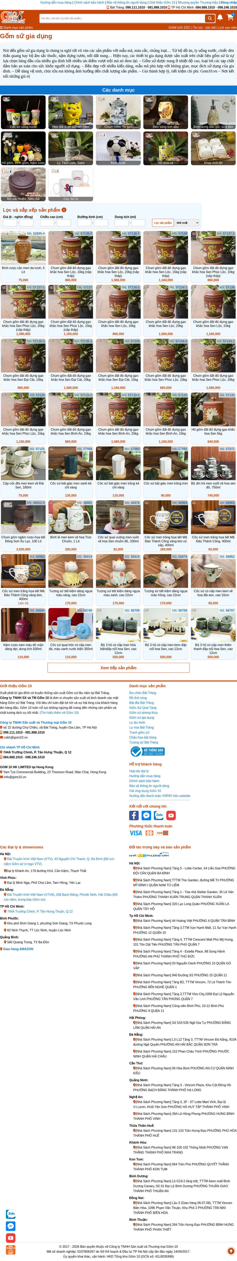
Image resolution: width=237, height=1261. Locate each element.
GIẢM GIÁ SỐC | (180, 27)
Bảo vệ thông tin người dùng (127, 2)
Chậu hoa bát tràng (142, 737)
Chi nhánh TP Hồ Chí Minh (20, 747)
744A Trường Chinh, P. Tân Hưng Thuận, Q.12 (40, 911)
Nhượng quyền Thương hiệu (198, 2)
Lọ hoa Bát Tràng (141, 727)
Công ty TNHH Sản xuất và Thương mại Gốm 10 (35, 722)
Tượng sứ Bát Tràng (143, 742)
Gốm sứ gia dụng (141, 717)
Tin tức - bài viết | (205, 27)
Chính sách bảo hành (89, 2)
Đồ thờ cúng (138, 697)
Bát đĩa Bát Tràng (141, 702)
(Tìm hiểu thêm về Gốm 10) (59, 712)
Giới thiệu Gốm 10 (162, 2)
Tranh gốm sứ (139, 732)
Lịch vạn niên (227, 27)
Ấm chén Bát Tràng (142, 693)
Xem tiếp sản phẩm (118, 668)
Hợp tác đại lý (139, 771)
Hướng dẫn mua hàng (56, 2)
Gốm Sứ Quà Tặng (142, 707)
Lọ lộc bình (137, 722)
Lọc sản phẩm (163, 222)
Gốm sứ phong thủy (143, 712)
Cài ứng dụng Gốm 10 (145, 791)
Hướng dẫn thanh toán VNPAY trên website (159, 796)
